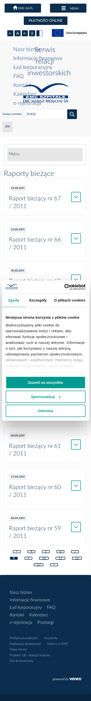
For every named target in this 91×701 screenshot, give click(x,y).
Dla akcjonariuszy (21, 661)
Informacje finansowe (37, 58)
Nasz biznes (27, 49)
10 (44, 558)
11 (60, 558)
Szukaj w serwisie (12, 114)
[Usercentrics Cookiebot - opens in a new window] (64, 287)
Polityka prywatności (24, 638)
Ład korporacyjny (32, 67)
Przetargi (45, 622)
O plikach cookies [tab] (69, 300)
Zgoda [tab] (13, 300)
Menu (14, 154)
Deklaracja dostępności (25, 644)
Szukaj (72, 114)
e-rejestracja (27, 103)
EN (7, 126)
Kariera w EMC (57, 644)
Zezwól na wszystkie (45, 382)
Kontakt (22, 85)
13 (39, 564)
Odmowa (45, 411)
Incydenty (51, 638)
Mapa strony (18, 649)
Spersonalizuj (45, 397)
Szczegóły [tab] (38, 300)
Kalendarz (24, 94)
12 (77, 558)
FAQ (18, 76)
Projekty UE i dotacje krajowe (30, 655)
